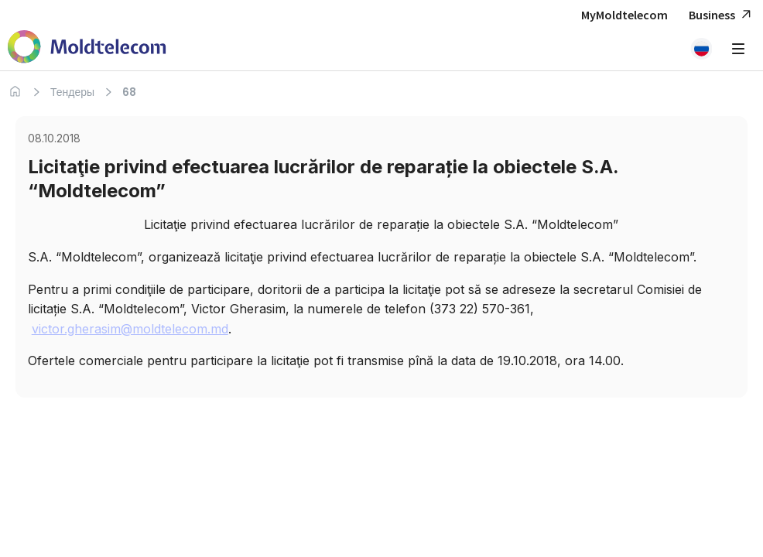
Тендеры (72, 92)
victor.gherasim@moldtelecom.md (130, 329)
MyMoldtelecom (624, 15)
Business (722, 15)
